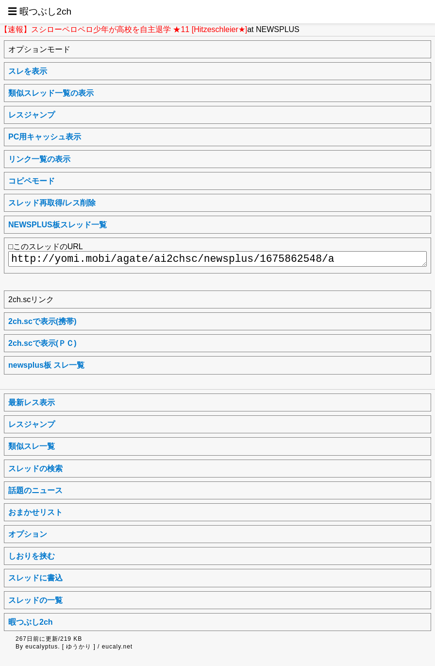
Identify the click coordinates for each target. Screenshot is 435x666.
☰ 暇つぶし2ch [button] (39, 11)
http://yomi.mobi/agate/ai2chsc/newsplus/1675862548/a (217, 259)
